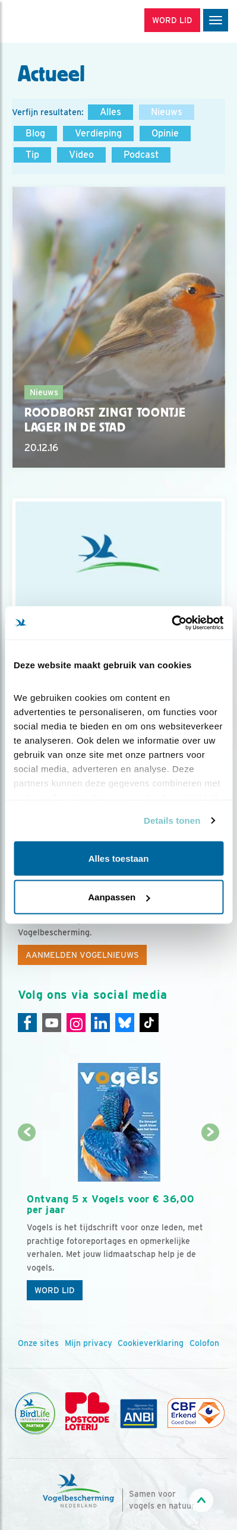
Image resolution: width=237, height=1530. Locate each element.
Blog (35, 133)
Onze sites (38, 1343)
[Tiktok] (149, 1022)
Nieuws (166, 112)
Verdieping (98, 133)
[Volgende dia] (210, 1220)
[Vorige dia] (27, 1220)
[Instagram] (76, 1022)
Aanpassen (119, 897)
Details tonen (172, 820)
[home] (59, 21)
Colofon (204, 1343)
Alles (110, 112)
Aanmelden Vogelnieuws (82, 955)
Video (81, 154)
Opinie (165, 133)
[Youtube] (51, 1022)
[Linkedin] (100, 1022)
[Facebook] (27, 1022)
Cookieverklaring (151, 1343)
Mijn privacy (88, 1343)
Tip (32, 154)
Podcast (141, 154)
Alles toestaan (119, 858)
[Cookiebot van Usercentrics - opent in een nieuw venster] (171, 623)
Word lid (54, 1290)
